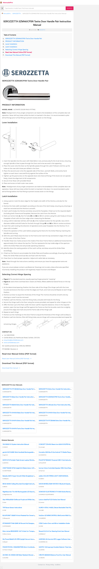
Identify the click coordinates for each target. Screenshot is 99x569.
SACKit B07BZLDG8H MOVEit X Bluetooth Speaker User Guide (59, 484)
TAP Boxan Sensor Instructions (12, 507)
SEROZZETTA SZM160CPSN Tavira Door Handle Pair (23, 38)
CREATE (42, 557)
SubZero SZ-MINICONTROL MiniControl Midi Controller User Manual (61, 515)
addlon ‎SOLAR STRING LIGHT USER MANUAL (53, 476)
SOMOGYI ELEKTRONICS (46, 494)
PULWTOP (42, 463)
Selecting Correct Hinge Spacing (16, 49)
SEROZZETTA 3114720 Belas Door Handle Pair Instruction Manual (23, 413)
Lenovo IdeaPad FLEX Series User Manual (52, 499)
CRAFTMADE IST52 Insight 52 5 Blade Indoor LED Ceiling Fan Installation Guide (28, 468)
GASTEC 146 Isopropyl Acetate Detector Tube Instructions (57, 547)
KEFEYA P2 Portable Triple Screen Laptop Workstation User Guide (24, 460)
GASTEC (42, 550)
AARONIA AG (43, 542)
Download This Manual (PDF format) (17, 55)
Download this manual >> (11, 368)
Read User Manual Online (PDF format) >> (17, 358)
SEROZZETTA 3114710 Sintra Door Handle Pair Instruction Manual (23, 420)
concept (42, 447)
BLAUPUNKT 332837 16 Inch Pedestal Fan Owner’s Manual (21, 515)
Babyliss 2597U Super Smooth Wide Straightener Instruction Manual (24, 476)
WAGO (5, 447)
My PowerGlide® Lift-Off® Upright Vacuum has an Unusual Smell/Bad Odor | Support (30, 539)
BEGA (5, 486)
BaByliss (6, 478)
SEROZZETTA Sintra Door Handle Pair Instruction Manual (57, 389)
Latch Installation (11, 47)
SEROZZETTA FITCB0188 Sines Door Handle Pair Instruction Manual (24, 389)
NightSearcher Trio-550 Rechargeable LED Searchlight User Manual (24, 492)
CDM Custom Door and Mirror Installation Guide (54, 523)
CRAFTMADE (7, 470)
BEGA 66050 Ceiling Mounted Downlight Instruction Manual (22, 484)
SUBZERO (42, 518)
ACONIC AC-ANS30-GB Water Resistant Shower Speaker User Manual (25, 555)
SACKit (41, 486)
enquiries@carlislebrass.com (13, 340)
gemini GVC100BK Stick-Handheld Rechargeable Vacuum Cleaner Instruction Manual (30, 452)
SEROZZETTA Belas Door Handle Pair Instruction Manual (21, 397)
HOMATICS (42, 455)
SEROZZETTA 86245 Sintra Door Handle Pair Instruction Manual (23, 405)
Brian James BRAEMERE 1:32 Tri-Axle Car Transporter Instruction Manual (26, 531)
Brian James (7, 534)
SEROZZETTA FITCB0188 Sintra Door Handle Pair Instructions (58, 420)
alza (4, 502)
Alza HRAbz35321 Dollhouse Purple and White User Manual (21, 499)
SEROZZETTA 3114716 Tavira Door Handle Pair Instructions (21, 428)
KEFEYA (5, 463)
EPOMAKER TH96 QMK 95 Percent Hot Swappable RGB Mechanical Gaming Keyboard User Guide (34, 523)
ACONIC (5, 557)
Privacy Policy (50, 564)
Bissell (5, 542)
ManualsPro (6, 3)
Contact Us (41, 564)
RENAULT (42, 534)
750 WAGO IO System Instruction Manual (16, 444)
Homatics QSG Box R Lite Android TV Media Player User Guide (59, 452)
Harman (42, 470)
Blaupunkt (6, 518)
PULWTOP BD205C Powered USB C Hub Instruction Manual (58, 460)
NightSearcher (7, 494)
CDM (41, 526)
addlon (41, 478)
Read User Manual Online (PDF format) (18, 52)
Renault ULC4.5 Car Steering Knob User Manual (54, 531)
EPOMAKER (7, 526)
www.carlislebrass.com (11, 342)
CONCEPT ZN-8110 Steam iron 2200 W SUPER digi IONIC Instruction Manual (63, 444)
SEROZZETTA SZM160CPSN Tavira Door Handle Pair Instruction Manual (62, 397)
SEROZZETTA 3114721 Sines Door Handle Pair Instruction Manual (59, 413)
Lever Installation (11, 44)
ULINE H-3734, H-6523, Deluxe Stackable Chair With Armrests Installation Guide (64, 507)
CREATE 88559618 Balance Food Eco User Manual (55, 555)
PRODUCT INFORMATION (14, 41)
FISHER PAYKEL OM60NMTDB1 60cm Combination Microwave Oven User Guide (29, 547)
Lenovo (41, 502)
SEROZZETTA (16, 13)
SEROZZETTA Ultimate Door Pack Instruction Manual (56, 405)
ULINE (41, 510)
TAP (4, 510)
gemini (5, 455)
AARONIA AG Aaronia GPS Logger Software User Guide (57, 539)
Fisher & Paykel (7, 550)
